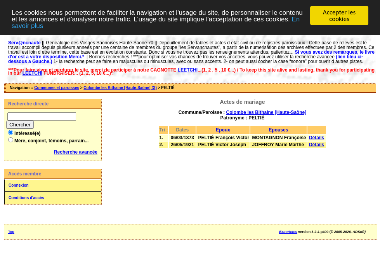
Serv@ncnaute (24, 43)
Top (11, 232)
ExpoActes (288, 232)
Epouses (278, 130)
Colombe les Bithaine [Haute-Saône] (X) (119, 88)
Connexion (19, 185)
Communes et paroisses (56, 88)
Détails (316, 137)
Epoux (223, 130)
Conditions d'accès (26, 198)
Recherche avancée (75, 152)
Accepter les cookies (339, 15)
